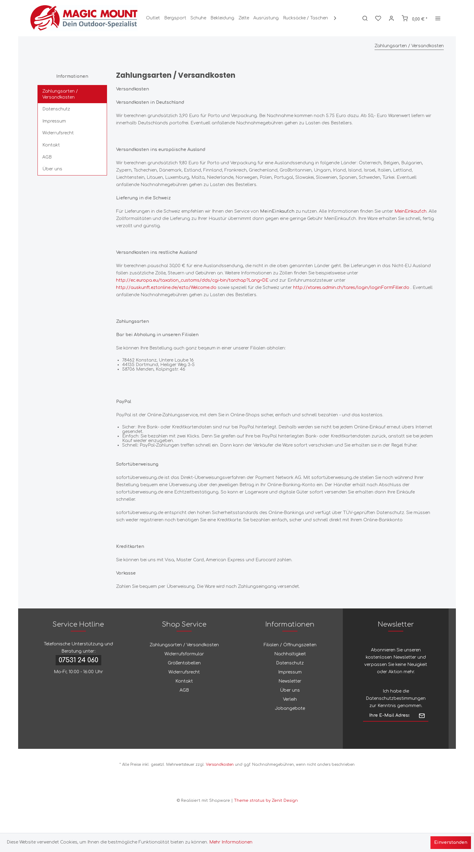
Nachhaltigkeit (290, 654)
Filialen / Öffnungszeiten (290, 645)
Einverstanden (450, 842)
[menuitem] (153, 18)
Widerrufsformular (184, 654)
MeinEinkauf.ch (410, 211)
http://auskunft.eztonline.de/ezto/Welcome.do (166, 287)
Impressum (54, 121)
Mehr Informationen (230, 842)
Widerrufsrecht (58, 133)
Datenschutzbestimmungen (396, 698)
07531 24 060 (78, 660)
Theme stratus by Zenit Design (266, 800)
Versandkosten (220, 764)
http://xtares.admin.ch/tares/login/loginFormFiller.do (351, 287)
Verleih (290, 699)
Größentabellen (184, 663)
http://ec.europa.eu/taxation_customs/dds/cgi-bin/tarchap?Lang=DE (192, 280)
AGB (47, 157)
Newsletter (289, 681)
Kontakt (51, 145)
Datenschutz (56, 109)
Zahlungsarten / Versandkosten (60, 94)
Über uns (52, 169)
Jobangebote (290, 708)
